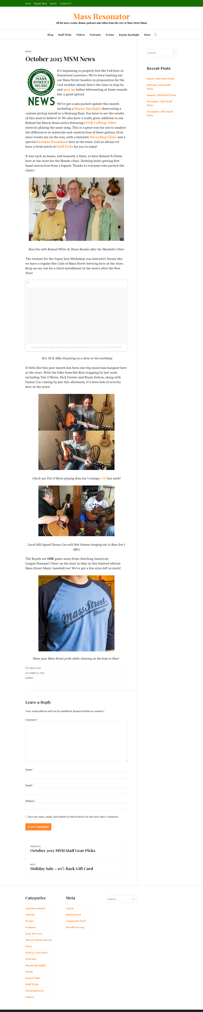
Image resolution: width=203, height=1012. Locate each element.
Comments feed (75, 916)
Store (28, 3)
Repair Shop (40, 3)
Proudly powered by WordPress (85, 1008)
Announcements (35, 903)
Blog (50, 34)
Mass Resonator (101, 16)
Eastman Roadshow (102, 137)
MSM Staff (35, 663)
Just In (53, 3)
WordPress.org (75, 922)
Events (110, 34)
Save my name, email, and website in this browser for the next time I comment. (73, 812)
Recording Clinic (52, 137)
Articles (30, 909)
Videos (80, 34)
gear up (69, 89)
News (28, 51)
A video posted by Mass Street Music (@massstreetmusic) (59, 342)
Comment (32, 715)
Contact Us (65, 3)
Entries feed (73, 909)
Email (29, 781)
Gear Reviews (33, 928)
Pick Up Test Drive (36, 947)
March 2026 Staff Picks (161, 78)
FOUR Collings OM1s (56, 123)
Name (29, 765)
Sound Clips (32, 973)
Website (29, 796)
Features (30, 922)
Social (29, 966)
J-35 (103, 474)
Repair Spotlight (129, 34)
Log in (70, 903)
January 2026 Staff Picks (161, 95)
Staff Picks (65, 34)
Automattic (128, 1008)
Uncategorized (34, 985)
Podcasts (95, 34)
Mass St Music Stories (38, 935)
